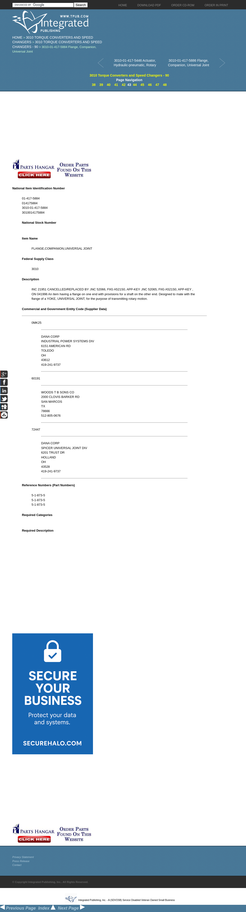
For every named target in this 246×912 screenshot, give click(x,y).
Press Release (21, 861)
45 (142, 85)
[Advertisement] (114, 125)
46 (150, 85)
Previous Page (18, 908)
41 (116, 85)
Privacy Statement (23, 857)
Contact (16, 865)
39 (101, 85)
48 (165, 85)
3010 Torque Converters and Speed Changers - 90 (129, 75)
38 (94, 85)
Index (46, 908)
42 (124, 85)
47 (157, 85)
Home (17, 37)
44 (135, 85)
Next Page (71, 908)
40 (109, 85)
